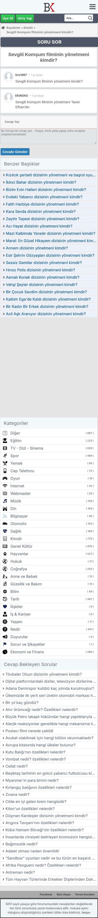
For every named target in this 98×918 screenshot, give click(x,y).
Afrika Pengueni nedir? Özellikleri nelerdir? (43, 865)
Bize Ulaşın (64, 894)
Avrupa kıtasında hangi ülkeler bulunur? (40, 745)
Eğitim (15, 440)
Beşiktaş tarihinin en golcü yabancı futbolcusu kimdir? (51, 773)
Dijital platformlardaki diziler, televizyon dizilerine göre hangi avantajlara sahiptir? (51, 681)
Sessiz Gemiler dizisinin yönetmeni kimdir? (44, 262)
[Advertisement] (49, 368)
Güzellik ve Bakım (26, 584)
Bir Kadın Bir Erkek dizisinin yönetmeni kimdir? (47, 306)
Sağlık (15, 531)
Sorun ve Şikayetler (27, 644)
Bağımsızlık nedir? (21, 844)
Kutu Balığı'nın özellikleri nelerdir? (35, 752)
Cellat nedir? (16, 766)
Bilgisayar (19, 516)
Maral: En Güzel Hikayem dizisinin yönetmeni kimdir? (51, 240)
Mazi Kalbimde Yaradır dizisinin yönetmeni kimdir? (50, 233)
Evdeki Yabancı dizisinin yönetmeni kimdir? (44, 196)
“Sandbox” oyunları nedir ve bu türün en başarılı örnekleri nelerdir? (51, 858)
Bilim (14, 591)
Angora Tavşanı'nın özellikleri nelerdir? (39, 822)
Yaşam (16, 621)
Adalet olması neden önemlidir (32, 851)
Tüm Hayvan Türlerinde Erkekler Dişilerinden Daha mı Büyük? (51, 879)
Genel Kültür (21, 546)
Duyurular (19, 636)
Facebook (46, 894)
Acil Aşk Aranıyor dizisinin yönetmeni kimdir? (46, 313)
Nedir (15, 629)
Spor (14, 455)
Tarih (14, 599)
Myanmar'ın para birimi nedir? (32, 780)
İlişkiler (16, 606)
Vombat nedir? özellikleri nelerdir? (35, 759)
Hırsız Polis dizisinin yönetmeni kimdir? (40, 270)
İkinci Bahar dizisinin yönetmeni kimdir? (41, 182)
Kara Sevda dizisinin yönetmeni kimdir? (41, 211)
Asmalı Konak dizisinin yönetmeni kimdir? (42, 277)
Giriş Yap (25, 18)
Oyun (15, 478)
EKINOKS (21, 95)
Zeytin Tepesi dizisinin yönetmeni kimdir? (42, 218)
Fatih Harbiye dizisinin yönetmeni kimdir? (42, 204)
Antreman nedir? (20, 872)
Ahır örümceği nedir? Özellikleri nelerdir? (41, 709)
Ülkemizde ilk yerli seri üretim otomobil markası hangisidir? (51, 695)
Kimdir (16, 538)
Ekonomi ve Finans (27, 651)
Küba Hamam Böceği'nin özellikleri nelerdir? (44, 829)
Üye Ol (8, 18)
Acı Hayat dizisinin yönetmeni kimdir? (39, 226)
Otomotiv (18, 523)
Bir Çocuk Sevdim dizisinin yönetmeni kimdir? (46, 291)
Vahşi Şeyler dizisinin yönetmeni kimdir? (41, 284)
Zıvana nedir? (17, 794)
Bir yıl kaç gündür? (22, 702)
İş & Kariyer (20, 614)
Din (13, 508)
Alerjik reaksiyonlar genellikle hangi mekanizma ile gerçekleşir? (51, 723)
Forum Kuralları (85, 894)
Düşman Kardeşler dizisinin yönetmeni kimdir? (46, 815)
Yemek (16, 463)
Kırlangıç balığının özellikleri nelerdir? (38, 787)
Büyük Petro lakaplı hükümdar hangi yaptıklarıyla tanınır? (51, 716)
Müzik (15, 501)
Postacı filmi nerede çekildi (29, 730)
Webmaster (20, 493)
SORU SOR (49, 42)
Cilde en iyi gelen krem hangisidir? (36, 801)
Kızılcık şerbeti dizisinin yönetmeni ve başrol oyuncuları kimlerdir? (51, 175)
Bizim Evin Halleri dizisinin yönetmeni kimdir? (46, 189)
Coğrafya (18, 569)
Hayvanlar (19, 553)
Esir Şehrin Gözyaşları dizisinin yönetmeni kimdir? (50, 255)
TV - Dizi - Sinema (26, 448)
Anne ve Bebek (23, 576)
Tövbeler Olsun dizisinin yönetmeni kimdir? (43, 674)
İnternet (17, 486)
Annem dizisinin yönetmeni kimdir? (37, 248)
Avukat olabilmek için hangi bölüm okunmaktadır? (49, 738)
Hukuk (16, 561)
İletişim (86, 912)
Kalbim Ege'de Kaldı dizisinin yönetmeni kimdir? (48, 299)
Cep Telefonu (22, 470)
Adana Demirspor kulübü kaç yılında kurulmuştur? (49, 688)
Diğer (15, 433)
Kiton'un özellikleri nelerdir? (30, 808)
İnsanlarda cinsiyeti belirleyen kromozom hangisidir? (51, 837)
